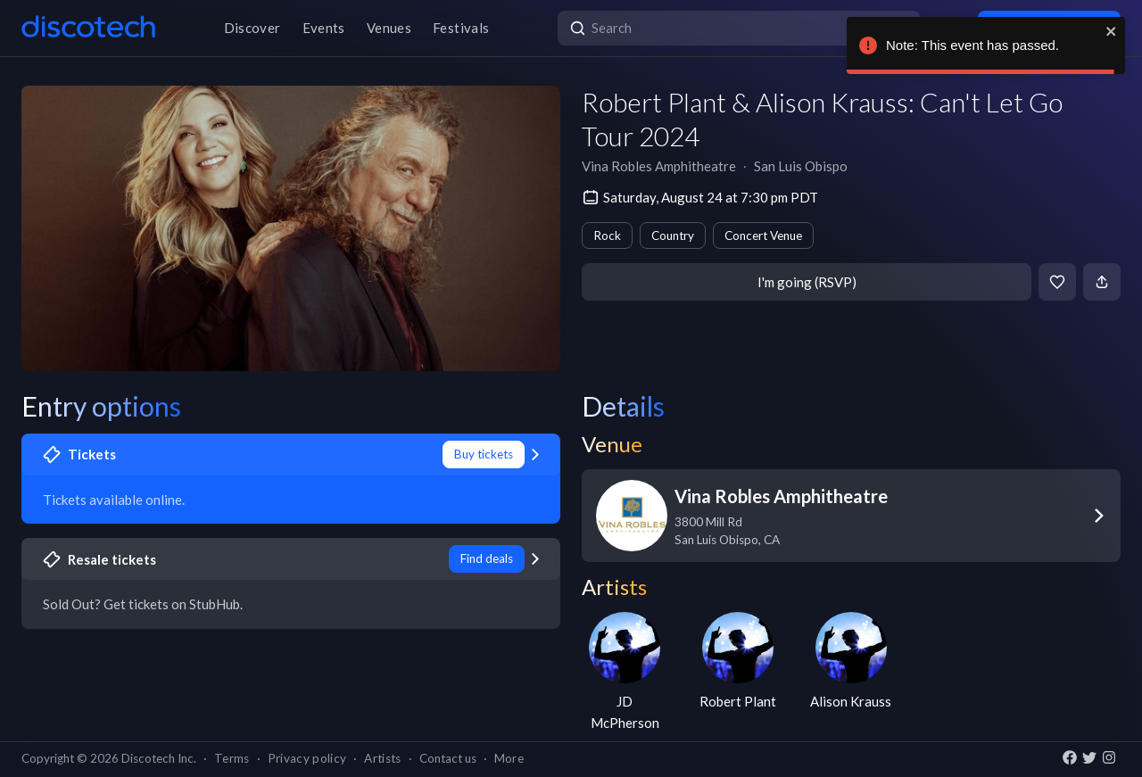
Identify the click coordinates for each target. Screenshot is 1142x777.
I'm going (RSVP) (806, 282)
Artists (382, 758)
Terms (232, 758)
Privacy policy (307, 758)
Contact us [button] (447, 758)
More (509, 758)
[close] (1111, 31)
